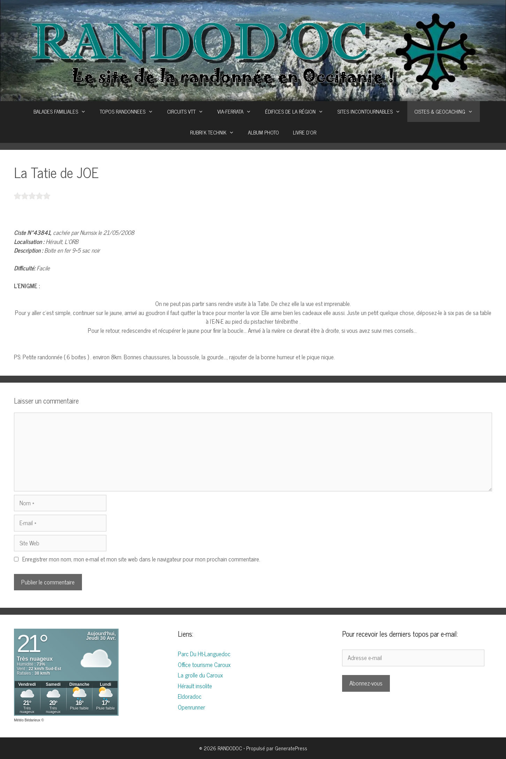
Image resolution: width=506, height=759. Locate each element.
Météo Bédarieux (27, 720)
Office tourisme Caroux (204, 664)
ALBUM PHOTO (263, 132)
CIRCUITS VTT (188, 111)
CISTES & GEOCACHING (447, 111)
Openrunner (191, 707)
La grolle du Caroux (200, 675)
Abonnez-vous (366, 683)
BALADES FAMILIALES (63, 111)
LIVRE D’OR (304, 132)
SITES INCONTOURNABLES (372, 111)
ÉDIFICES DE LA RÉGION (297, 111)
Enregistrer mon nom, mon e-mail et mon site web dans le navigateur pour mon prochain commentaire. (141, 559)
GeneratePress (291, 748)
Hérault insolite (195, 686)
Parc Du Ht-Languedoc (204, 654)
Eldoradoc (190, 696)
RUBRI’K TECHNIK (215, 132)
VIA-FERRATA (237, 111)
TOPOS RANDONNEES (130, 111)
